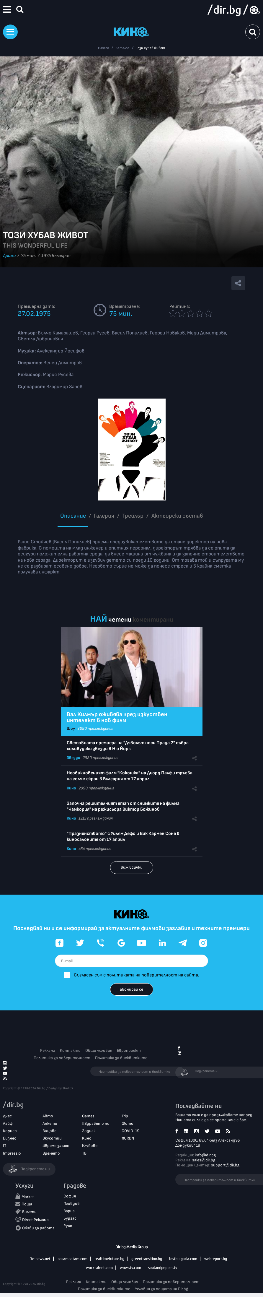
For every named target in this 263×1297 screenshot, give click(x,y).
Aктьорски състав (177, 515)
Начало (103, 48)
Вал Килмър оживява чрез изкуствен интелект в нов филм (117, 717)
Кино (71, 788)
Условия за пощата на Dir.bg (161, 1288)
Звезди (73, 757)
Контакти (70, 1050)
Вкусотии (52, 1138)
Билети (29, 1211)
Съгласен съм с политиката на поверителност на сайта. (136, 975)
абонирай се (131, 989)
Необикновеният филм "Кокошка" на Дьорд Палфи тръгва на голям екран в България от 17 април (129, 776)
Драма (9, 256)
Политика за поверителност (62, 1057)
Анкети (50, 1123)
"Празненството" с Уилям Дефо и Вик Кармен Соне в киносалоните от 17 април (123, 836)
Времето (51, 1153)
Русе (67, 1225)
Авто (48, 1116)
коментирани (153, 619)
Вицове (49, 1130)
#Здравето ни (96, 1123)
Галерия (104, 515)
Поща (27, 1204)
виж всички (132, 867)
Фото (127, 1123)
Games (88, 1116)
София (69, 1196)
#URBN (128, 1138)
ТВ (84, 1153)
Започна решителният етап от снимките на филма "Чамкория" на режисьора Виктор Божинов (123, 806)
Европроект (129, 1050)
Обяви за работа (38, 1228)
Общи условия (98, 1050)
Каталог (122, 48)
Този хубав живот (150, 48)
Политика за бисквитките (121, 1057)
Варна (69, 1210)
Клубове (89, 1145)
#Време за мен (56, 1145)
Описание (73, 515)
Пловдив (71, 1203)
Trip (125, 1116)
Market (28, 1196)
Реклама (47, 1050)
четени (119, 619)
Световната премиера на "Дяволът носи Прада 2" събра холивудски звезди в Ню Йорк (128, 746)
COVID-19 (130, 1130)
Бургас (69, 1218)
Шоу (71, 728)
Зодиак (89, 1130)
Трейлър (132, 515)
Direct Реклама (35, 1219)
